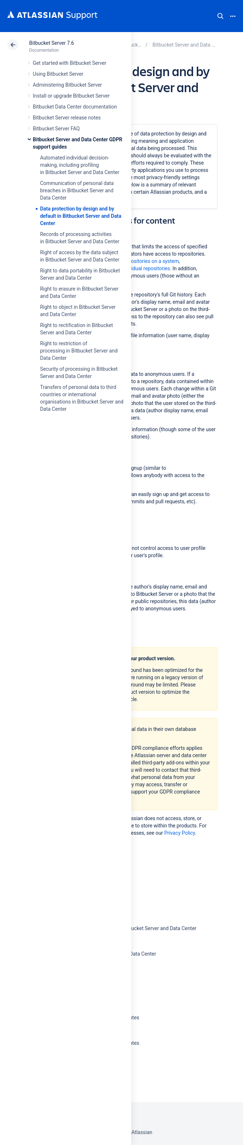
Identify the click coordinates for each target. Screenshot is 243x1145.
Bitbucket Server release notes (67, 118)
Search (220, 16)
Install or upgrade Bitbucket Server (71, 96)
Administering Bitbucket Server (67, 85)
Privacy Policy (179, 833)
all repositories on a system (148, 261)
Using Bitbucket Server (58, 74)
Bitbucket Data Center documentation (75, 107)
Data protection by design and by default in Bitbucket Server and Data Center (80, 216)
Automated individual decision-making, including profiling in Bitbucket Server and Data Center (79, 165)
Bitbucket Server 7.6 (51, 43)
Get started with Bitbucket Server (69, 63)
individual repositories (145, 268)
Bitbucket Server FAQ (56, 128)
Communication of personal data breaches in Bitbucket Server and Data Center (77, 190)
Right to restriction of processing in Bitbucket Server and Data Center (79, 351)
